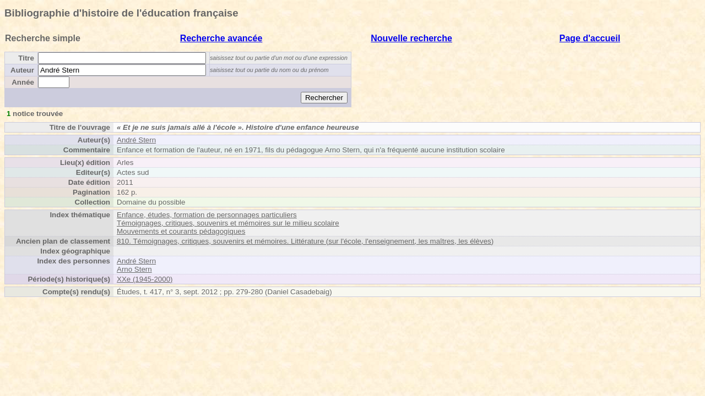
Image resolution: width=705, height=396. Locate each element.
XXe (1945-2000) (145, 279)
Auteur (22, 70)
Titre (26, 58)
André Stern (136, 140)
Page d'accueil (590, 38)
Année (23, 82)
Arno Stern (134, 269)
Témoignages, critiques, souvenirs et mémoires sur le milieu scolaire (228, 223)
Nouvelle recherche (411, 38)
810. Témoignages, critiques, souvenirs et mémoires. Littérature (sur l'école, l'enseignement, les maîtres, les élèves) (305, 241)
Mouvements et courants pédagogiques (181, 231)
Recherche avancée (221, 38)
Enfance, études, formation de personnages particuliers (207, 215)
